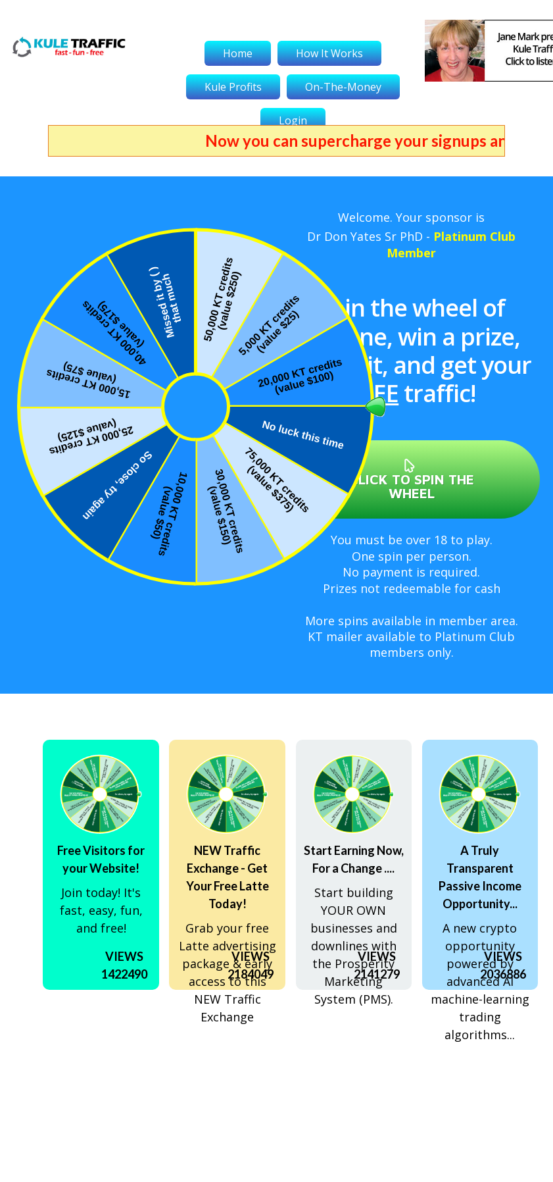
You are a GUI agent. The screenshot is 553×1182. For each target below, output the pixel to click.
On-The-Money (343, 87)
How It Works (329, 53)
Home (237, 53)
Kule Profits (233, 87)
